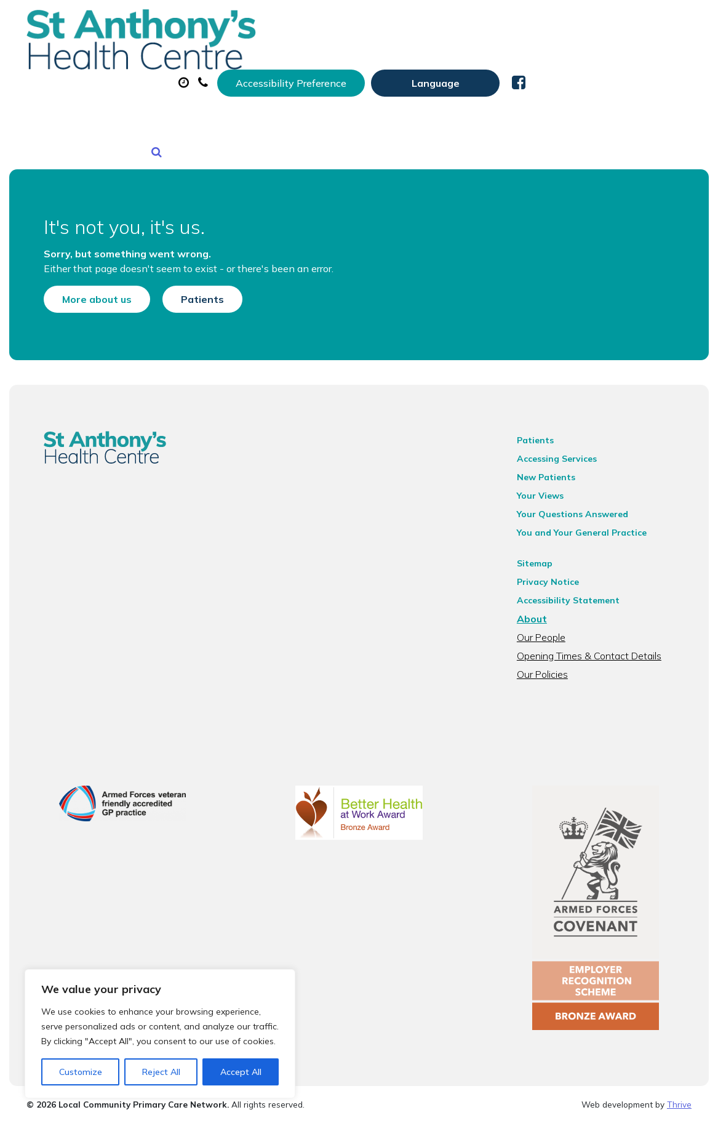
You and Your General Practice (590, 515)
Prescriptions (438, 61)
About (225, 61)
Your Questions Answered (581, 497)
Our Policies (550, 657)
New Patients (235, 104)
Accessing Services (565, 442)
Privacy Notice (556, 565)
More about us (79, 271)
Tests (628, 61)
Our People (549, 620)
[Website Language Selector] (601, 22)
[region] (160, 1033)
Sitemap (543, 546)
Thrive (679, 1103)
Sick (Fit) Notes (542, 61)
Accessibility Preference (457, 23)
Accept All (240, 1071)
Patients (185, 271)
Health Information (358, 104)
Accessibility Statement (576, 583)
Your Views (548, 479)
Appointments (327, 61)
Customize (80, 1071)
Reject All (161, 1071)
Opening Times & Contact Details (597, 639)
